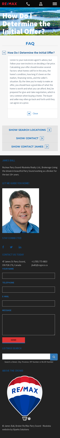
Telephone (8, 282)
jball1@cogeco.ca (40, 265)
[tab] (30, 52)
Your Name (8, 268)
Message (6, 310)
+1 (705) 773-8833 (39, 261)
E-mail (5, 296)
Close (35, 113)
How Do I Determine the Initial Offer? (31, 52)
